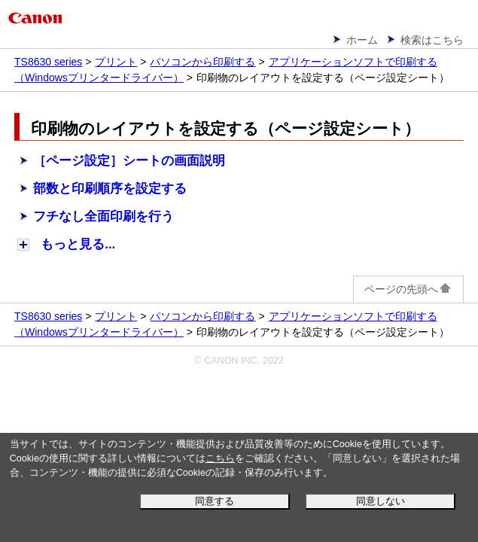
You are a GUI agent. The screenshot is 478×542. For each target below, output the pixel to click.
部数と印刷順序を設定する (110, 188)
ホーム (362, 40)
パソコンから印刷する (202, 62)
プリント (116, 62)
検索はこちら (432, 40)
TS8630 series (48, 62)
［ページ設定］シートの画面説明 (129, 161)
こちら (220, 458)
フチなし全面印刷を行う (103, 216)
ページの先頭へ (408, 289)
